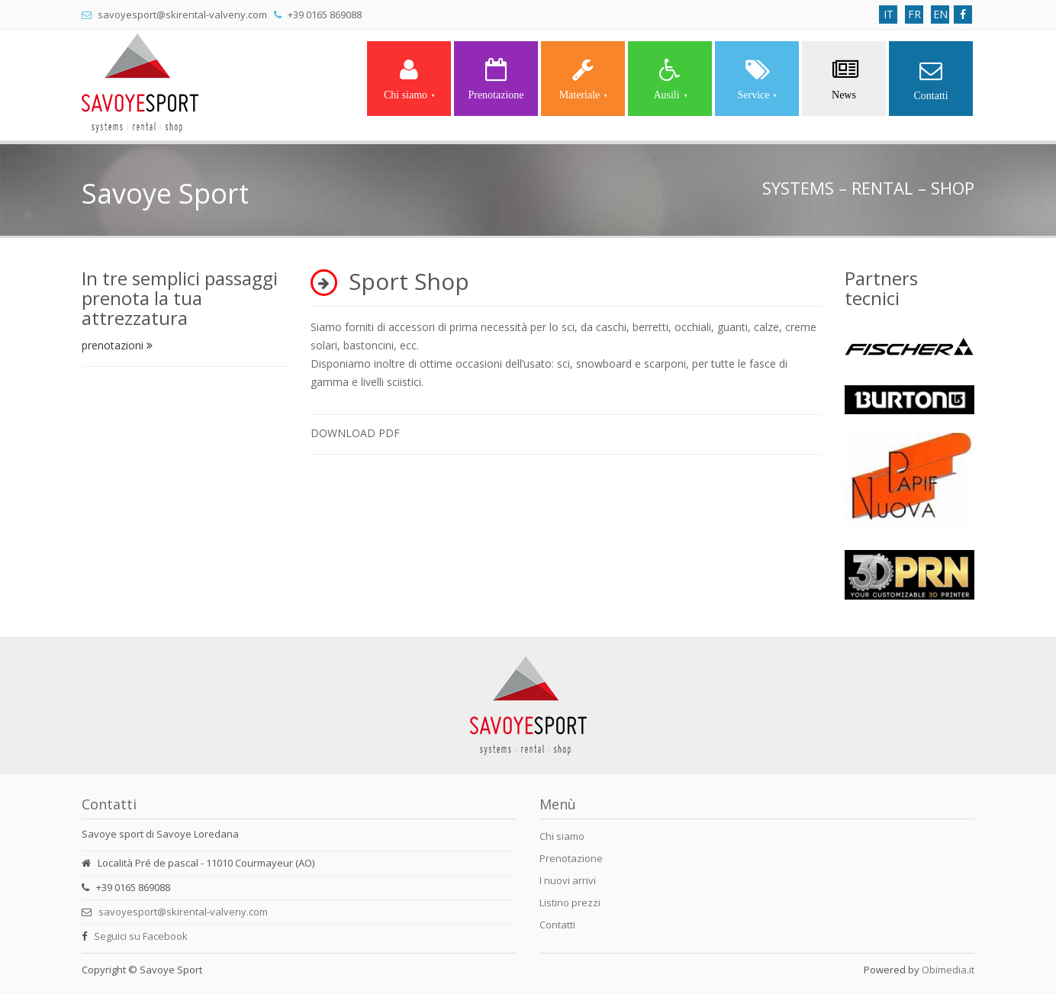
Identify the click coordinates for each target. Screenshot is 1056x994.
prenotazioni (117, 345)
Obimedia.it (948, 969)
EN (940, 14)
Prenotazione (495, 80)
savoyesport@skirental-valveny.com (183, 911)
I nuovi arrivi (567, 880)
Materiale (583, 80)
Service (757, 80)
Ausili (669, 80)
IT (888, 14)
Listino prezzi (569, 902)
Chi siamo (409, 80)
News (844, 80)
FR (914, 14)
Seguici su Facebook (141, 936)
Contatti (930, 80)
